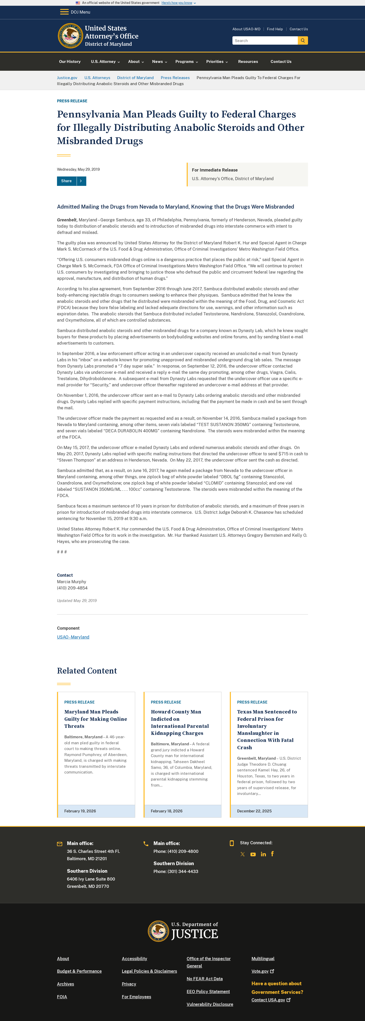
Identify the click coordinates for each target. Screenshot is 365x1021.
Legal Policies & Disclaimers (149, 971)
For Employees (136, 996)
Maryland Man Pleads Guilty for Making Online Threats (95, 719)
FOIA (62, 996)
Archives (65, 984)
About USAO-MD (246, 29)
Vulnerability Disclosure (210, 1004)
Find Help (275, 29)
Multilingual (263, 958)
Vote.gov (263, 971)
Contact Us (299, 29)
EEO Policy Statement (208, 991)
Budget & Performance (79, 971)
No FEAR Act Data (205, 978)
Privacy (129, 984)
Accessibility (134, 958)
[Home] (99, 45)
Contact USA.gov (272, 1000)
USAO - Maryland (73, 637)
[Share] (71, 181)
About (63, 958)
